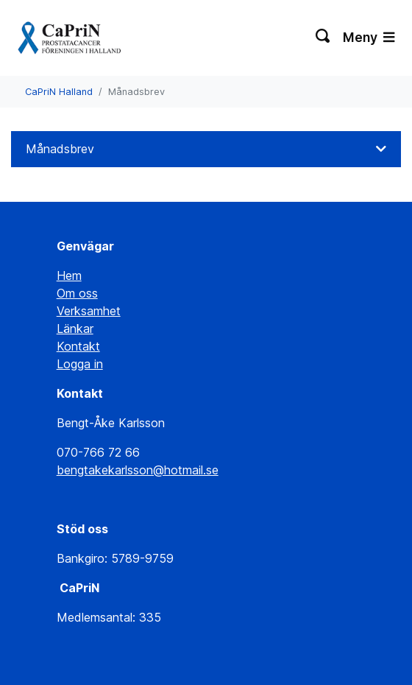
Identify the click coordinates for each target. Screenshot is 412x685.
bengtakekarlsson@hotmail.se (138, 470)
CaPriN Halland (59, 91)
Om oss (77, 293)
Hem (69, 275)
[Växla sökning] (323, 37)
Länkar (75, 328)
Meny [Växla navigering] (368, 37)
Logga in (80, 363)
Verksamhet (89, 310)
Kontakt (78, 346)
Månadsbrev (60, 148)
